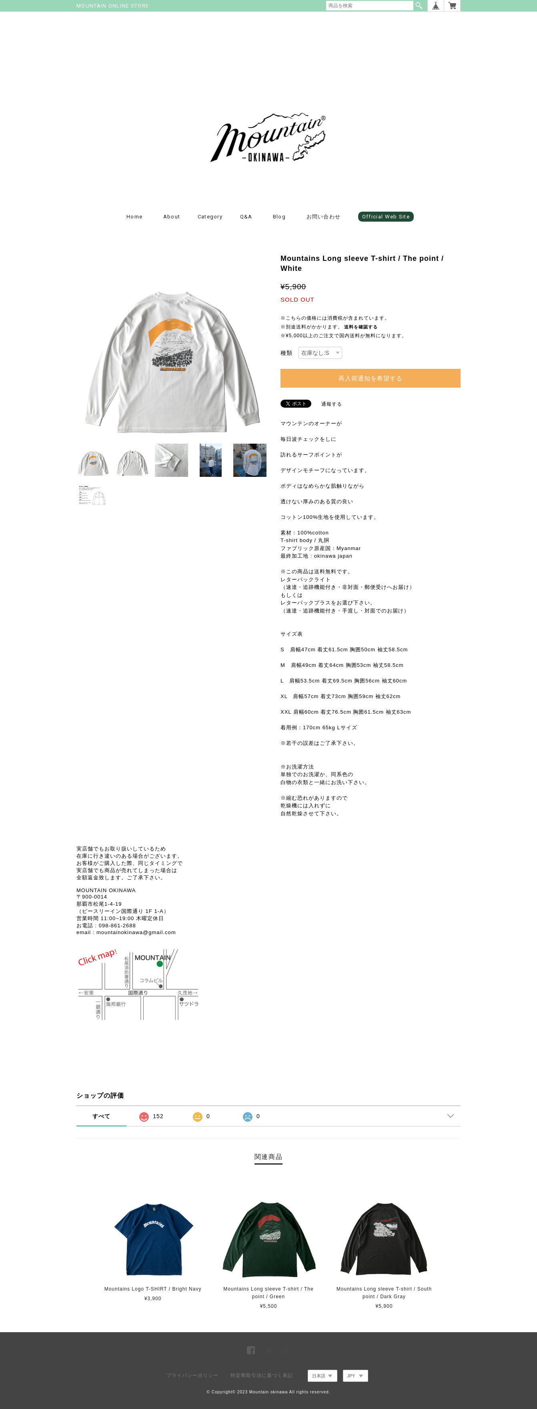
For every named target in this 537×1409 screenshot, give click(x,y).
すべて (101, 1116)
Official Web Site (386, 217)
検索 (419, 5)
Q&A (246, 217)
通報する (331, 404)
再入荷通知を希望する (371, 378)
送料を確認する (361, 326)
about (171, 217)
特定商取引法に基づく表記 (261, 1375)
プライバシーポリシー (192, 1375)
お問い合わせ (324, 217)
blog (279, 217)
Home (134, 217)
